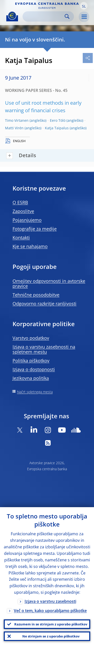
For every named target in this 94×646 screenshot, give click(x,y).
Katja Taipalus (57, 128)
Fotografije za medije (35, 229)
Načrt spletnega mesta (35, 391)
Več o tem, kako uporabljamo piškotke (50, 610)
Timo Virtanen (17, 120)
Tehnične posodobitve (36, 295)
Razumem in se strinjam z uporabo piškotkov (50, 624)
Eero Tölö (57, 120)
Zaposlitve (23, 211)
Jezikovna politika (31, 378)
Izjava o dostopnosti (34, 369)
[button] (83, 6)
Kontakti (21, 237)
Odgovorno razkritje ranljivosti (44, 304)
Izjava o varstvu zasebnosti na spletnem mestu (44, 349)
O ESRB (20, 202)
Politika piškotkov (31, 361)
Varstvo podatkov (31, 338)
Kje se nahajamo (30, 246)
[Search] (44, 16)
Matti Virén (14, 128)
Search (67, 16)
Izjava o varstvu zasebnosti (50, 601)
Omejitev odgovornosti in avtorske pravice (49, 283)
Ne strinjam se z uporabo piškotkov (50, 636)
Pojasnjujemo (27, 220)
